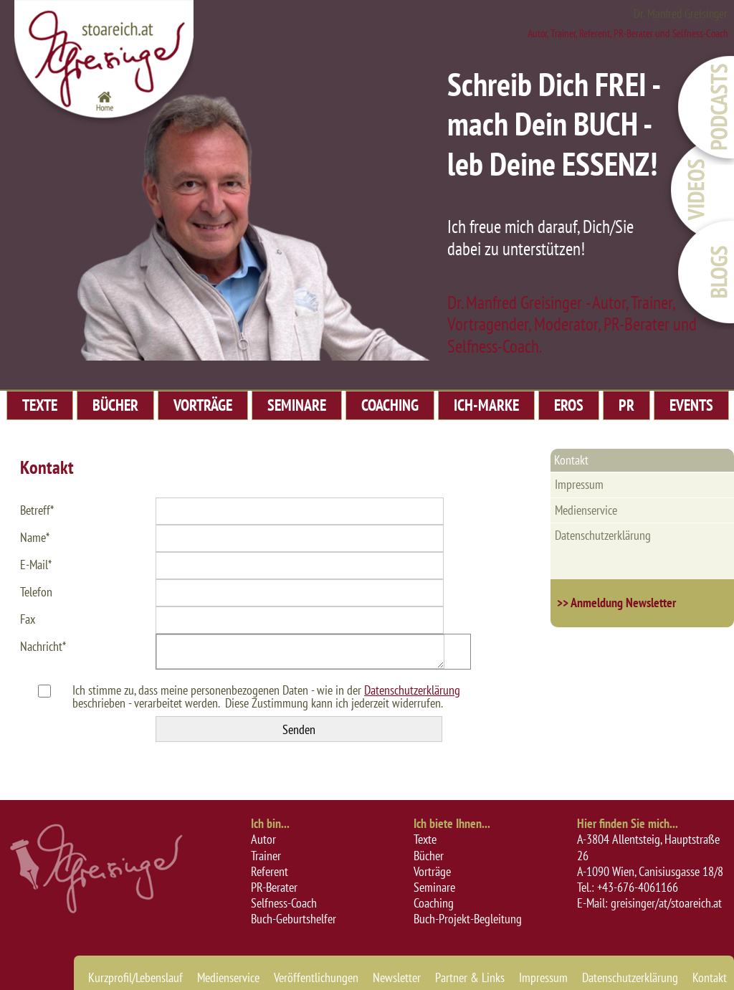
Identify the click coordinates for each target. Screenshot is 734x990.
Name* (34, 537)
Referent (269, 871)
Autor (263, 839)
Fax (27, 619)
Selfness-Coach (284, 903)
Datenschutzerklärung (412, 690)
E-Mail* (36, 564)
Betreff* (37, 510)
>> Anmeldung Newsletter (616, 602)
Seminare (434, 887)
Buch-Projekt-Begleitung (468, 918)
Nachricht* (43, 646)
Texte (425, 839)
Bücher (429, 855)
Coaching (434, 903)
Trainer (266, 855)
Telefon (36, 592)
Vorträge (432, 871)
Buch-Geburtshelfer (293, 918)
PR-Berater (274, 887)
